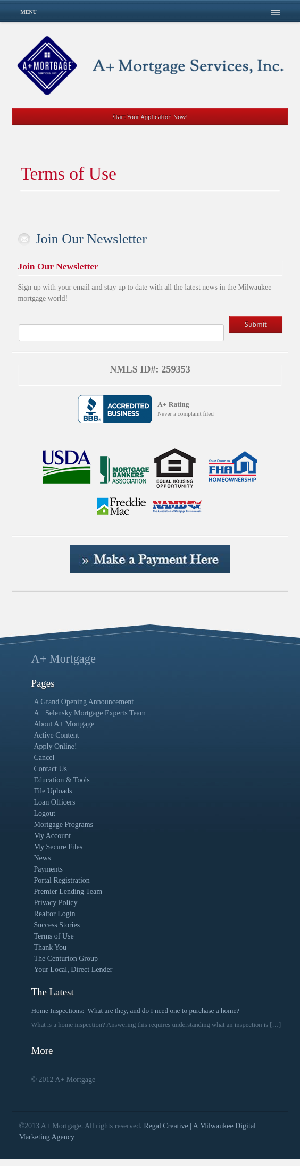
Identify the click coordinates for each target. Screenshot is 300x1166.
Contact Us (50, 769)
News (42, 858)
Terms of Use (53, 936)
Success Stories (57, 925)
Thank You (50, 947)
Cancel (44, 758)
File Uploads (53, 791)
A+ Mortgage (63, 658)
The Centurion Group (66, 958)
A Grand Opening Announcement (84, 702)
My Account (52, 836)
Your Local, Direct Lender (73, 970)
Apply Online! (55, 746)
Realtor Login (54, 914)
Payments (48, 869)
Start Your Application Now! (150, 117)
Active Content (56, 735)
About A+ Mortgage (64, 724)
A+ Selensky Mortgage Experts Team (89, 713)
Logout (44, 813)
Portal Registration (61, 880)
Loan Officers (54, 802)
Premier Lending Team (68, 891)
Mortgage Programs (63, 825)
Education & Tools (61, 780)
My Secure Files (58, 847)
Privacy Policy (55, 903)
